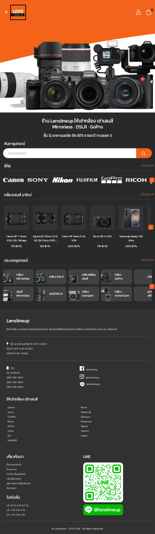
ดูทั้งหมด (147, 166)
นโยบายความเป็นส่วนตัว (19, 483)
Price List (12, 469)
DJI (9, 435)
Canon (11, 407)
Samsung (86, 412)
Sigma (84, 426)
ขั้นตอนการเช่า (14, 465)
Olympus (85, 417)
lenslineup (89, 369)
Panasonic (86, 421)
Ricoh (84, 407)
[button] (149, 12)
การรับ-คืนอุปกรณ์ (16, 474)
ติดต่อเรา (11, 488)
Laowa (84, 435)
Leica (10, 431)
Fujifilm (12, 417)
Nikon (11, 421)
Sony (11, 412)
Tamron (85, 431)
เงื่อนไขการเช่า (14, 479)
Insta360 (12, 440)
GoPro (11, 426)
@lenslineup (90, 377)
